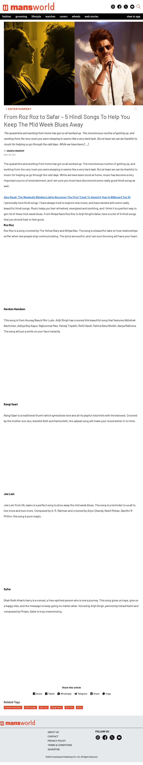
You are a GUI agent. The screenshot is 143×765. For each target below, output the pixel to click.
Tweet (49, 693)
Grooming (21, 16)
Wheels (76, 16)
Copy (106, 693)
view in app (133, 16)
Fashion (6, 16)
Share (37, 693)
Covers (63, 16)
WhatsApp (64, 693)
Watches (50, 16)
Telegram (80, 693)
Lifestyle (36, 16)
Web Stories (91, 16)
